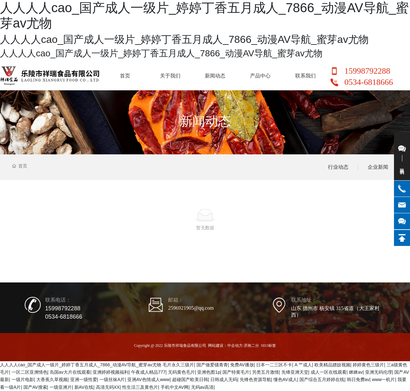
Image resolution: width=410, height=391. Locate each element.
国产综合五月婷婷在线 (321, 379)
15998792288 (367, 71)
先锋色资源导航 (255, 379)
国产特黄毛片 (235, 372)
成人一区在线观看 (329, 372)
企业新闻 (378, 167)
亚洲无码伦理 (378, 372)
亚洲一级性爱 (83, 379)
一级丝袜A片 (112, 379)
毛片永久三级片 (178, 364)
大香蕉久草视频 (52, 379)
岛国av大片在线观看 (70, 372)
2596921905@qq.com (190, 308)
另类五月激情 (265, 372)
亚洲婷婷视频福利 (111, 372)
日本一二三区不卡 (274, 364)
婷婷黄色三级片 (368, 364)
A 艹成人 (303, 364)
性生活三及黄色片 (140, 387)
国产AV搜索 (35, 387)
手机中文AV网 (175, 387)
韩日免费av (358, 379)
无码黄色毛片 (181, 372)
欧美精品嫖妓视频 (332, 364)
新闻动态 (205, 121)
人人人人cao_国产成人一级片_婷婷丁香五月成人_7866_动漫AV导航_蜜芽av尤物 (80, 364)
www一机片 (383, 379)
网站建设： (217, 345)
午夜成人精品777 (148, 372)
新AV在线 (84, 387)
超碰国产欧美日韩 (190, 379)
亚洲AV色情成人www (148, 379)
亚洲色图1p (208, 372)
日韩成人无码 (223, 379)
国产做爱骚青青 (212, 364)
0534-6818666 (368, 82)
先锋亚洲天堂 (294, 372)
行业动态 (338, 167)
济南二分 (251, 345)
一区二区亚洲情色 (29, 372)
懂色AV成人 (285, 379)
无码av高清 (202, 387)
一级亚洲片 (60, 387)
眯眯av (356, 372)
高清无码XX (108, 387)
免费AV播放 (242, 364)
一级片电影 (23, 379)
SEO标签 (268, 345)
